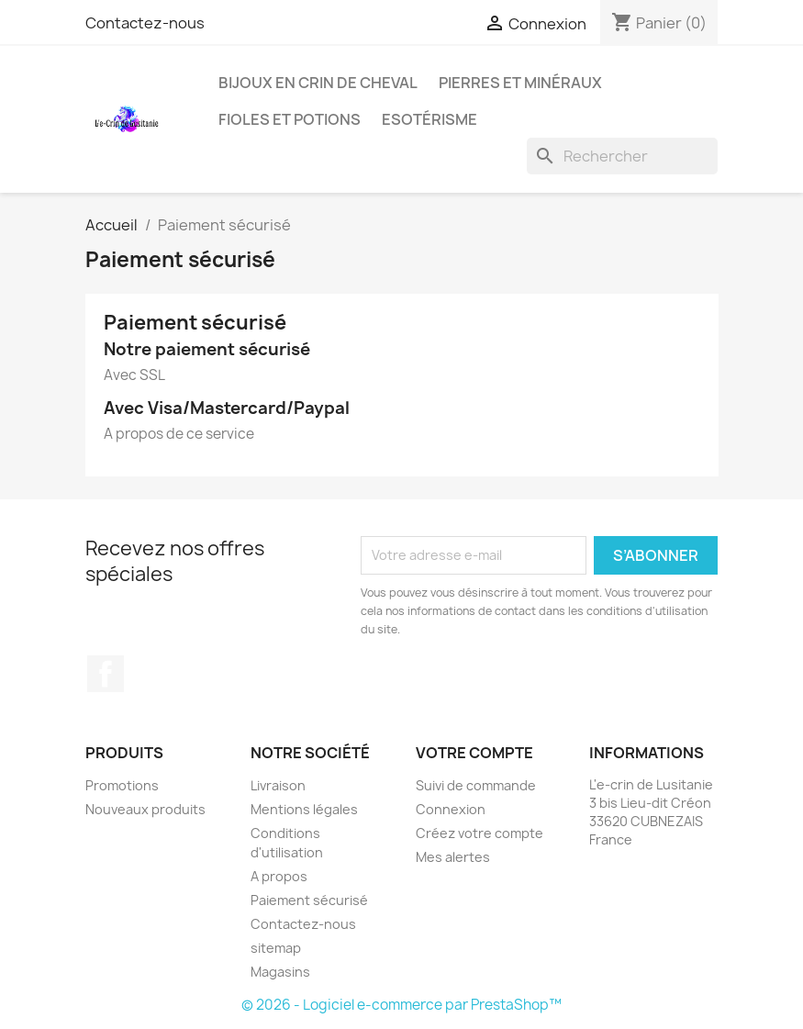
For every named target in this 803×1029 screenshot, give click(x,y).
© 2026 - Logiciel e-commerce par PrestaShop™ (401, 1004)
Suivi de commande (476, 785)
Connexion (450, 809)
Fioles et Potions (289, 119)
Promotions (122, 785)
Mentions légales (304, 809)
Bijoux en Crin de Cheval (318, 83)
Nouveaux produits (145, 809)
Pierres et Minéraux (520, 83)
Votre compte (474, 753)
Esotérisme (429, 119)
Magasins (280, 971)
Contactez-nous (145, 23)
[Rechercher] (622, 156)
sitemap (276, 947)
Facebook (105, 673)
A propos (279, 876)
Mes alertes (453, 857)
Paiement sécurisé (309, 900)
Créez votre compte (479, 833)
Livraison (278, 785)
